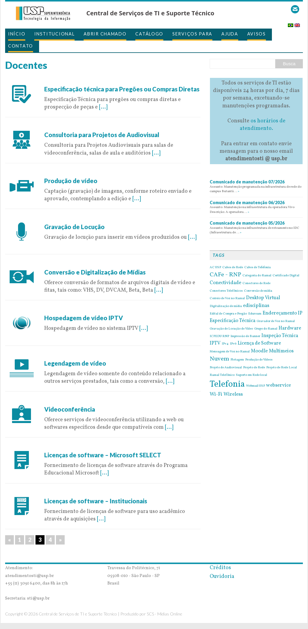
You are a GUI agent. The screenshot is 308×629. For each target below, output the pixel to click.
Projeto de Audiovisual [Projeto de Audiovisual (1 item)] (226, 368)
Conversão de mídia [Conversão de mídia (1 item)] (258, 291)
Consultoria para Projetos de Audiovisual (101, 134)
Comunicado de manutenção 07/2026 (247, 181)
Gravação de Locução (74, 226)
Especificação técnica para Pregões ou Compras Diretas (121, 89)
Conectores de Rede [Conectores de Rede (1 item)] (256, 283)
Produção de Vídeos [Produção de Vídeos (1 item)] (259, 360)
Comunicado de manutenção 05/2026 (247, 223)
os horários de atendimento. (262, 124)
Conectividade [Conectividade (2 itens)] (225, 283)
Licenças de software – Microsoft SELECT (102, 455)
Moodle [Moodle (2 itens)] (259, 351)
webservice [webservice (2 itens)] (278, 385)
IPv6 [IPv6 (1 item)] (233, 344)
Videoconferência (69, 409)
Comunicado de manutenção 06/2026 (247, 202)
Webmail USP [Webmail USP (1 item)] (255, 386)
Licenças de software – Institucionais (95, 501)
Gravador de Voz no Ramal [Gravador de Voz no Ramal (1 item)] (276, 321)
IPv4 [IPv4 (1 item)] (225, 344)
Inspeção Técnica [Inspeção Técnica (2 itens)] (279, 336)
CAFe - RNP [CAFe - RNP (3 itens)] (225, 275)
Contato (20, 45)
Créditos (220, 568)
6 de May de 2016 (65, 447)
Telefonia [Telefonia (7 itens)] (227, 384)
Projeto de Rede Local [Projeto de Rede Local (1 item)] (281, 368)
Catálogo (149, 33)
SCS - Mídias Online (164, 613)
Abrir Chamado (105, 33)
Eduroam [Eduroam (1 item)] (254, 314)
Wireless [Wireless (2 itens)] (233, 394)
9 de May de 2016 (65, 81)
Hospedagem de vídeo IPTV (83, 317)
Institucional (54, 33)
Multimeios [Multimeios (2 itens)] (281, 351)
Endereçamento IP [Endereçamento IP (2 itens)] (282, 313)
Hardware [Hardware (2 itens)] (290, 328)
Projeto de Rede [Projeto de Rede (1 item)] (254, 368)
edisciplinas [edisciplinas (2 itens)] (256, 305)
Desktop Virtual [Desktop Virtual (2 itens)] (263, 298)
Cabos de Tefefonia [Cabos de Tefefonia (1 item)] (257, 267)
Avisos (256, 33)
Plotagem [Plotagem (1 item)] (237, 360)
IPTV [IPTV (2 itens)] (215, 343)
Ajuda (229, 33)
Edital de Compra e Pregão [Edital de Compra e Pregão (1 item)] (228, 314)
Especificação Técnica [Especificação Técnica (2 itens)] (232, 321)
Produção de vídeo (70, 180)
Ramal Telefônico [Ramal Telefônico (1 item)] (222, 375)
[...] (103, 107)
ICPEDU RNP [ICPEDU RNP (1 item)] (219, 336)
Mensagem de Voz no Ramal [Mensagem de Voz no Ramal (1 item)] (230, 352)
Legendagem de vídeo (75, 363)
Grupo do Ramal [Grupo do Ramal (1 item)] (265, 329)
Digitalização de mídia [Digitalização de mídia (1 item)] (226, 306)
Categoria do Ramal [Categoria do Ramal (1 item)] (256, 276)
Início (16, 33)
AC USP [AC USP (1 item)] (215, 267)
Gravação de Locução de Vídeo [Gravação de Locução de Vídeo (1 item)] (231, 329)
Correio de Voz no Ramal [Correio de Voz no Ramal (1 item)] (227, 298)
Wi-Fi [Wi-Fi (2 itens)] (216, 394)
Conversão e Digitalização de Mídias (95, 272)
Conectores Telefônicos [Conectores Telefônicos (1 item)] (226, 291)
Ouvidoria (222, 576)
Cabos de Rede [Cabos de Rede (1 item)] (232, 267)
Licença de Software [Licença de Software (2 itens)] (259, 343)
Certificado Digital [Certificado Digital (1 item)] (286, 276)
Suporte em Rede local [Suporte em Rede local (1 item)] (251, 375)
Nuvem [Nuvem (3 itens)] (219, 359)
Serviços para (192, 33)
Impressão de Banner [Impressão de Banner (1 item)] (245, 336)
